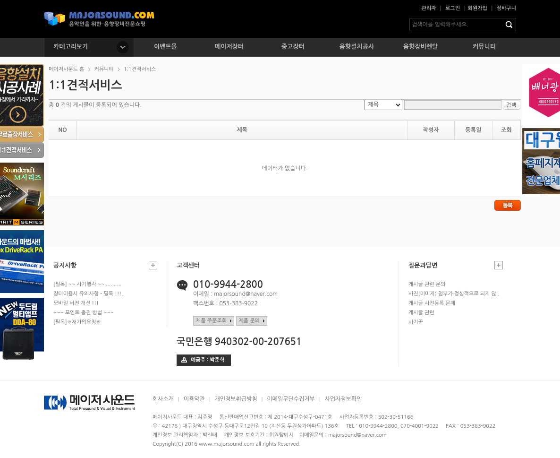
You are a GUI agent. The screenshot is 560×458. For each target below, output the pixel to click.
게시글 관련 (421, 312)
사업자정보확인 (343, 399)
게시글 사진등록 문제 (431, 303)
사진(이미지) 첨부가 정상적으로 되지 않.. (453, 293)
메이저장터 (229, 46)
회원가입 (477, 8)
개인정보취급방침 (235, 399)
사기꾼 (415, 322)
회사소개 (163, 399)
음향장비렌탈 (420, 46)
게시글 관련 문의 (427, 284)
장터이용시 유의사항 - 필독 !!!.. (89, 293)
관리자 (429, 8)
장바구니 (506, 8)
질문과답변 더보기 (498, 265)
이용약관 (194, 399)
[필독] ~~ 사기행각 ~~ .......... (87, 284)
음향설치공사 (356, 46)
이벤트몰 (165, 46)
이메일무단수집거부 (291, 399)
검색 (511, 24)
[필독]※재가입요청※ (77, 322)
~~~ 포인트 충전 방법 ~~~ (83, 312)
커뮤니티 (484, 46)
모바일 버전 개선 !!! (76, 303)
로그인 (452, 8)
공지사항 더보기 (153, 265)
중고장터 (293, 46)
